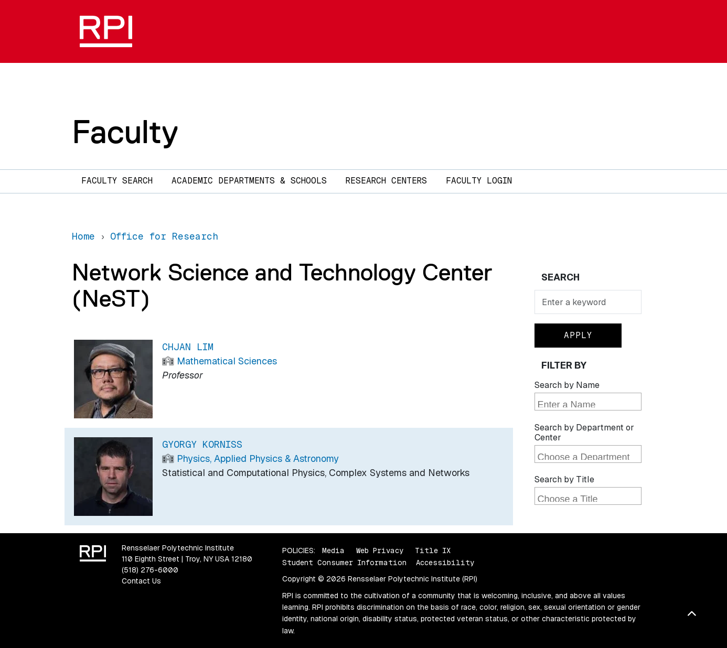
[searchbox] (589, 402)
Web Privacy (379, 550)
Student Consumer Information (344, 562)
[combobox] (588, 402)
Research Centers (386, 180)
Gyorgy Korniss (202, 444)
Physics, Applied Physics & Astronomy (258, 458)
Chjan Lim (187, 347)
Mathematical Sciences (227, 361)
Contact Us (141, 581)
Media (333, 550)
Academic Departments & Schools (249, 180)
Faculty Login (479, 180)
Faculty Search (117, 180)
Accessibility (445, 562)
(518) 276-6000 (150, 570)
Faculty (125, 132)
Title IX (433, 550)
